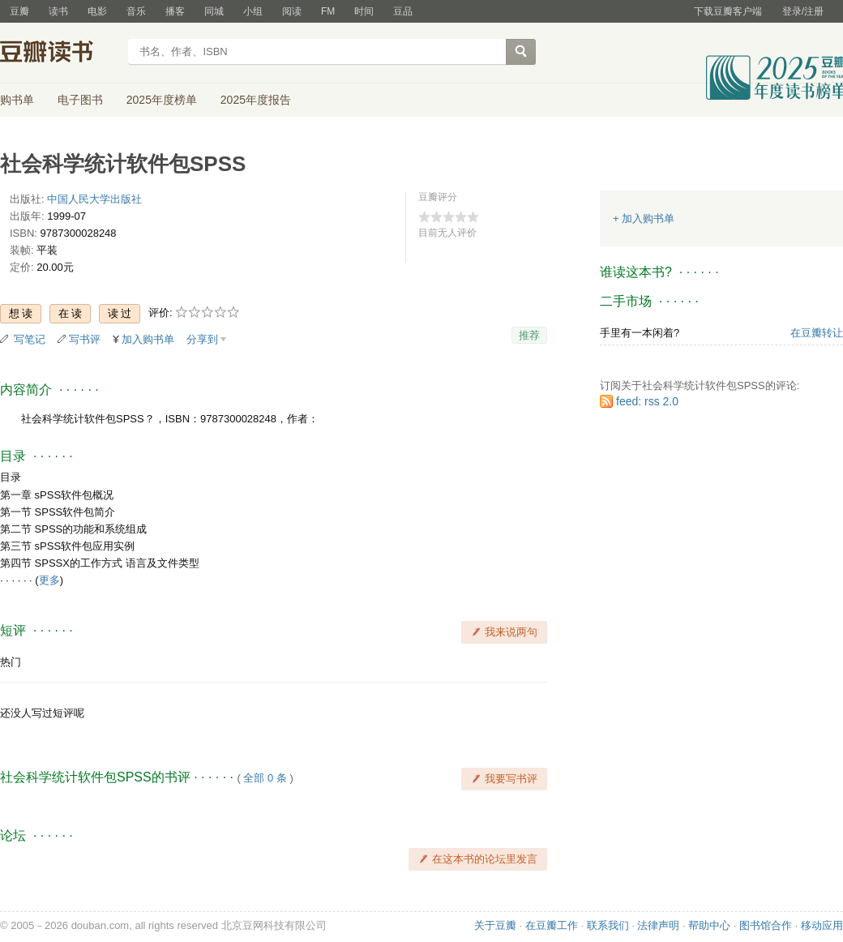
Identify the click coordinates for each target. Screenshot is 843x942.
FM (328, 11)
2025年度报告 (255, 99)
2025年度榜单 (161, 99)
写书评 (85, 339)
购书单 (17, 99)
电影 (97, 11)
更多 (49, 580)
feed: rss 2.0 (647, 401)
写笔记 (29, 339)
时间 (364, 11)
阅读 (292, 11)
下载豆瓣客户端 (728, 11)
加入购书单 (148, 339)
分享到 (202, 339)
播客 (175, 11)
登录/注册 (803, 11)
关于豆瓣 (495, 925)
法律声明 (658, 925)
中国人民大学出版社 (94, 199)
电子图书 (80, 99)
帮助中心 (709, 925)
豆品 (403, 11)
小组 (253, 11)
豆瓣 (19, 11)
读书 (58, 11)
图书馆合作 (765, 925)
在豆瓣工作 (551, 925)
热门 (10, 662)
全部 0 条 (264, 778)
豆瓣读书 (59, 53)
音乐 (136, 11)
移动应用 (822, 925)
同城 (214, 11)
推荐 (529, 335)
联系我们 (608, 925)
